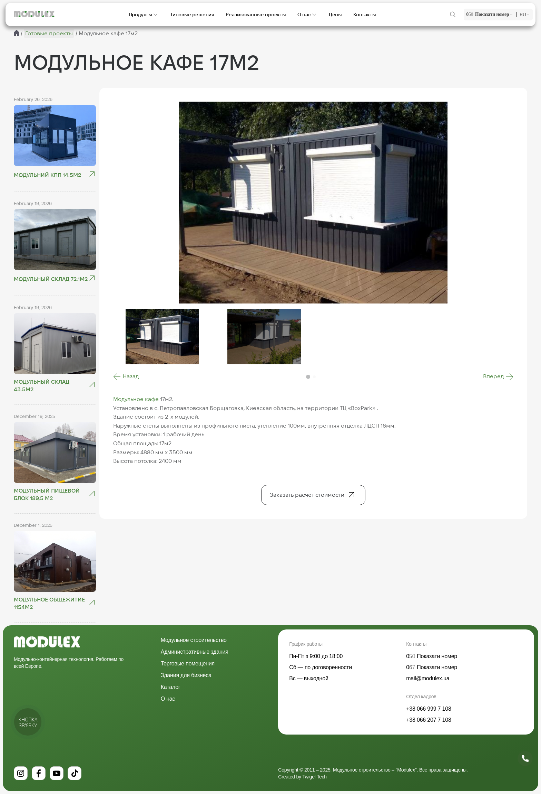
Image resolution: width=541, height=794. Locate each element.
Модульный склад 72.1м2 (51, 279)
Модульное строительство (194, 640)
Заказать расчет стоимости (307, 495)
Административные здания (194, 652)
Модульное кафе (136, 399)
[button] (126, 377)
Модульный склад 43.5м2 (41, 385)
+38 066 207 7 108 (428, 720)
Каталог (170, 687)
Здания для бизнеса (186, 675)
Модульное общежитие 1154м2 (49, 603)
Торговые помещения (188, 663)
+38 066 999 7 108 (428, 709)
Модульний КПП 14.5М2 (47, 175)
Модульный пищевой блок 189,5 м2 (47, 494)
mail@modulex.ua (427, 678)
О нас (168, 699)
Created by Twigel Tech (302, 776)
